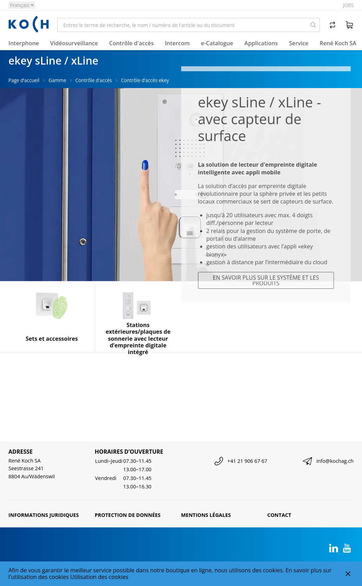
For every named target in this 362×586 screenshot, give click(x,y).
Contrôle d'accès (93, 80)
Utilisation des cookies (99, 577)
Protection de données (128, 515)
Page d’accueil (23, 80)
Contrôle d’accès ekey (145, 80)
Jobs (348, 5)
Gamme (57, 80)
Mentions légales (206, 515)
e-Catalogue (217, 43)
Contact (279, 515)
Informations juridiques (43, 515)
